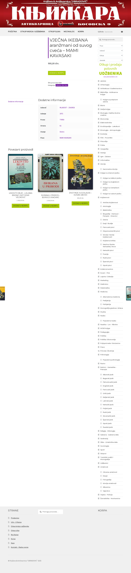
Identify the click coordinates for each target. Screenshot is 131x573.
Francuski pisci (108, 227)
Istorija (103, 164)
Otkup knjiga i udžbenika (32, 32)
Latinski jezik (108, 401)
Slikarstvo (106, 487)
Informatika (104, 160)
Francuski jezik (108, 390)
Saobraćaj (104, 439)
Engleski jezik (108, 386)
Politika (103, 336)
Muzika (103, 312)
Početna (12, 32)
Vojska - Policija (106, 495)
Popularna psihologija (111, 360)
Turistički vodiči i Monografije (106, 458)
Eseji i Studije (108, 223)
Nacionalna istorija (110, 169)
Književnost (104, 197)
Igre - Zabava (105, 157)
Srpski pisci (107, 265)
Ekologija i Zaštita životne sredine (110, 114)
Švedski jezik (108, 427)
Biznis (102, 105)
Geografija (104, 149)
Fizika (102, 145)
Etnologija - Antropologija (110, 130)
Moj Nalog (69, 32)
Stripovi (103, 454)
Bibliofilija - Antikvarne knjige (109, 93)
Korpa (81, 32)
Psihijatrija (107, 304)
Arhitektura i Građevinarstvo (111, 89)
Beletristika (107, 210)
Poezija (105, 254)
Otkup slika (54, 32)
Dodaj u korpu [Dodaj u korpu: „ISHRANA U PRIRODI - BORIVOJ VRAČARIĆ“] (50, 206)
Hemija (103, 153)
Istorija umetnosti (109, 483)
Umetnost (104, 467)
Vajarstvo (106, 491)
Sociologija (104, 446)
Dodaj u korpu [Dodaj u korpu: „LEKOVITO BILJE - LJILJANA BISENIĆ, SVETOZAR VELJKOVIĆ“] (20, 206)
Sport (102, 450)
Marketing (104, 280)
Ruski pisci (107, 258)
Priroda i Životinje (62, 85)
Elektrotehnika (106, 123)
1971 (61, 114)
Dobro (62, 132)
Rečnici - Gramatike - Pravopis (108, 368)
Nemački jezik (108, 405)
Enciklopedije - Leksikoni (110, 126)
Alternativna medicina (111, 297)
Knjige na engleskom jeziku (111, 183)
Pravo (102, 347)
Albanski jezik (108, 375)
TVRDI (62, 120)
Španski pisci (108, 262)
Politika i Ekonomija (108, 340)
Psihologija (104, 355)
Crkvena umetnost (110, 472)
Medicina (103, 292)
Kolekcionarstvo (106, 269)
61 (60, 126)
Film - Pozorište (106, 138)
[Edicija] (110, 55)
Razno (102, 364)
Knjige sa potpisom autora (110, 101)
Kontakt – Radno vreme (19, 547)
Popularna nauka (109, 321)
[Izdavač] (110, 50)
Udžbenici (104, 463)
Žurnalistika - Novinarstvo (110, 498)
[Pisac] (110, 45)
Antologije (107, 206)
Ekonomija (104, 119)
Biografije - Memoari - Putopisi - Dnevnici (111, 215)
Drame (105, 220)
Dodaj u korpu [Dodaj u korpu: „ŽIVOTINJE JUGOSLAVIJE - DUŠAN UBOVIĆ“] (80, 203)
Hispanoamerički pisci (111, 231)
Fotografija (107, 480)
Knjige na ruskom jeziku (112, 194)
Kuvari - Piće (105, 273)
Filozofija (103, 141)
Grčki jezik (107, 393)
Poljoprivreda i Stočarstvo (110, 343)
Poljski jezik (107, 408)
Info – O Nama (16, 522)
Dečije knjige (105, 109)
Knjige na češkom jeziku (112, 178)
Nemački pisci (108, 250)
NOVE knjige (105, 328)
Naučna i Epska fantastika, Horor (109, 245)
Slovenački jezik (109, 416)
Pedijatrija (107, 301)
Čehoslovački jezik (110, 382)
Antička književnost (110, 203)
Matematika (105, 288)
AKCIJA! (103, 81)
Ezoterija (103, 134)
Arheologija (104, 85)
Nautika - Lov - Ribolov (109, 325)
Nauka (102, 316)
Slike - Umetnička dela (109, 442)
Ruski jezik (107, 412)
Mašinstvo (104, 284)
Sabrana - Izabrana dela (109, 435)
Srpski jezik (107, 423)
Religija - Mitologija (107, 431)
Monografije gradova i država (111, 308)
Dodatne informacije (15, 101)
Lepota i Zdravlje (106, 277)
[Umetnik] (110, 60)
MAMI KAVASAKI (65, 138)
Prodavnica (15, 518)
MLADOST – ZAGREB (67, 107)
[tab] (20, 101)
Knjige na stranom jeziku (109, 173)
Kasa (12, 543)
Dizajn (105, 476)
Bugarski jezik (108, 378)
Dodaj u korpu (56, 73)
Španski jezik (108, 420)
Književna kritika (109, 241)
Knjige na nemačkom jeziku (111, 189)
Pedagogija (104, 332)
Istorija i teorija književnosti (108, 236)
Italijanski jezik (108, 397)
